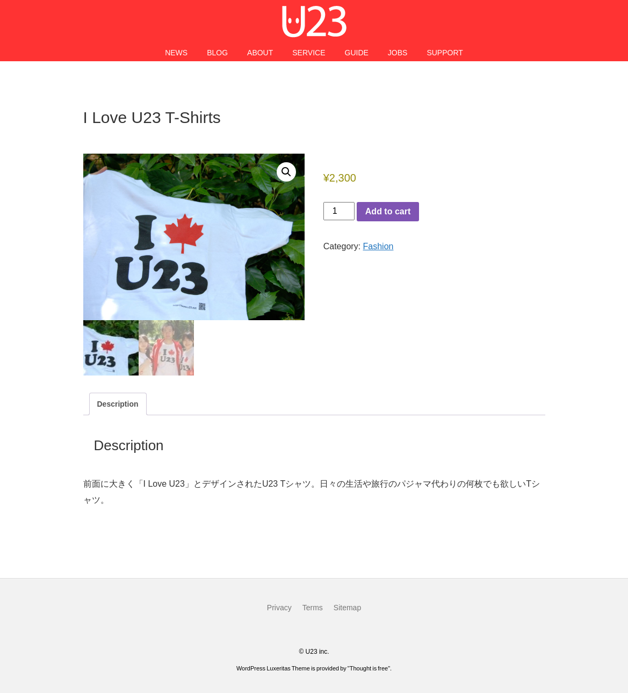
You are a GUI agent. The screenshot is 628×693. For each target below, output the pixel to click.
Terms (312, 607)
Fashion (378, 246)
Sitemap (347, 607)
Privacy (279, 607)
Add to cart (387, 211)
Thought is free (369, 668)
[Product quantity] (339, 211)
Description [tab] (118, 404)
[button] (286, 172)
